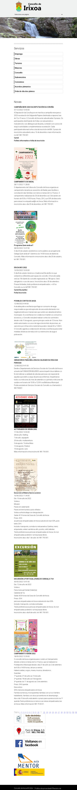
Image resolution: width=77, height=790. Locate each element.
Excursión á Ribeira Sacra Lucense (27, 493)
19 (64, 712)
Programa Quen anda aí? (23, 245)
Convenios (19, 82)
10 (38, 712)
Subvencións (20, 77)
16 (56, 712)
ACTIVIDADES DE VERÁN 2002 (25, 429)
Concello (19, 73)
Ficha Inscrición (20, 293)
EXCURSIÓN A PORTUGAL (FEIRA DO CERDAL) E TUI (34, 579)
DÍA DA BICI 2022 (20, 267)
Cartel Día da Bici (20, 290)
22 (73, 712)
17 (59, 712)
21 (70, 712)
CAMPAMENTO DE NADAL (24, 182)
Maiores (18, 68)
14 (50, 712)
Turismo (18, 63)
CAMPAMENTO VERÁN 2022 (24, 654)
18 (62, 712)
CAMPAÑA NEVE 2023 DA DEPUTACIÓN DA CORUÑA (34, 107)
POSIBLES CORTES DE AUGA (25, 301)
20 (67, 712)
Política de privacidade (43, 788)
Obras (17, 59)
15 (53, 712)
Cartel (16, 138)
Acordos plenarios (23, 87)
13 (47, 712)
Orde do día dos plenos (25, 91)
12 (44, 712)
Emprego (19, 54)
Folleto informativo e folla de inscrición (29, 141)
